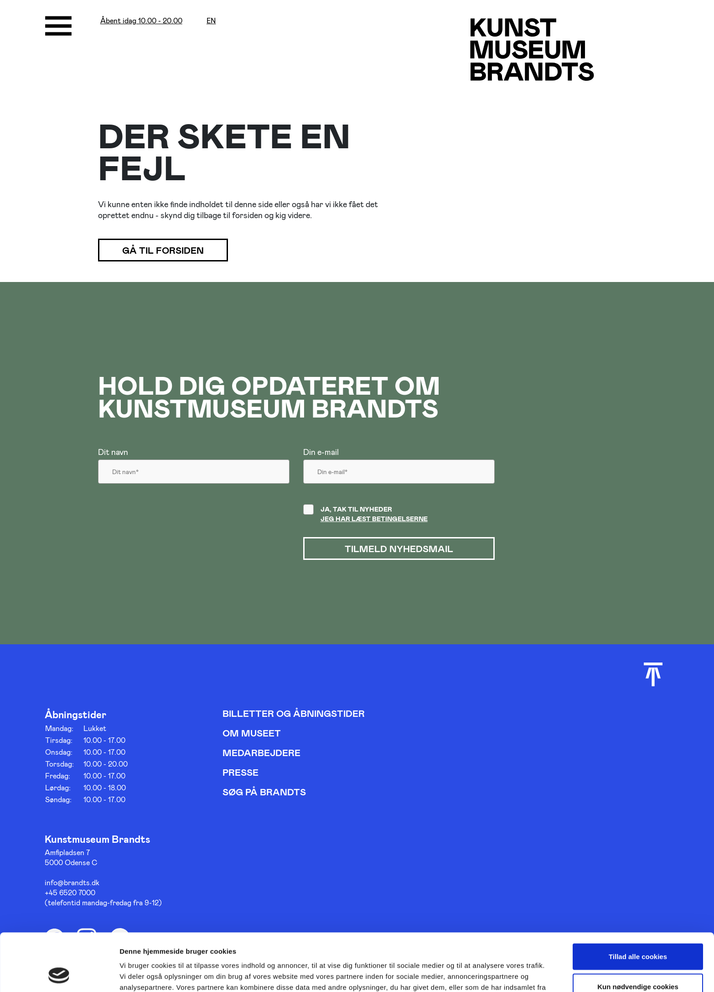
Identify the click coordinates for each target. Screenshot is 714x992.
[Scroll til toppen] (653, 674)
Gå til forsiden (163, 250)
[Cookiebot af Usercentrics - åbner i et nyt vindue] (59, 974)
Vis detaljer (473, 974)
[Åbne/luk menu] (58, 26)
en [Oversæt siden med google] (211, 20)
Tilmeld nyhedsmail (399, 548)
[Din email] (399, 474)
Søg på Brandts (264, 791)
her (249, 944)
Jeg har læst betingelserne (374, 518)
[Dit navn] (194, 474)
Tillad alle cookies (638, 902)
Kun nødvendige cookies (637, 932)
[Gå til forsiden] (532, 49)
